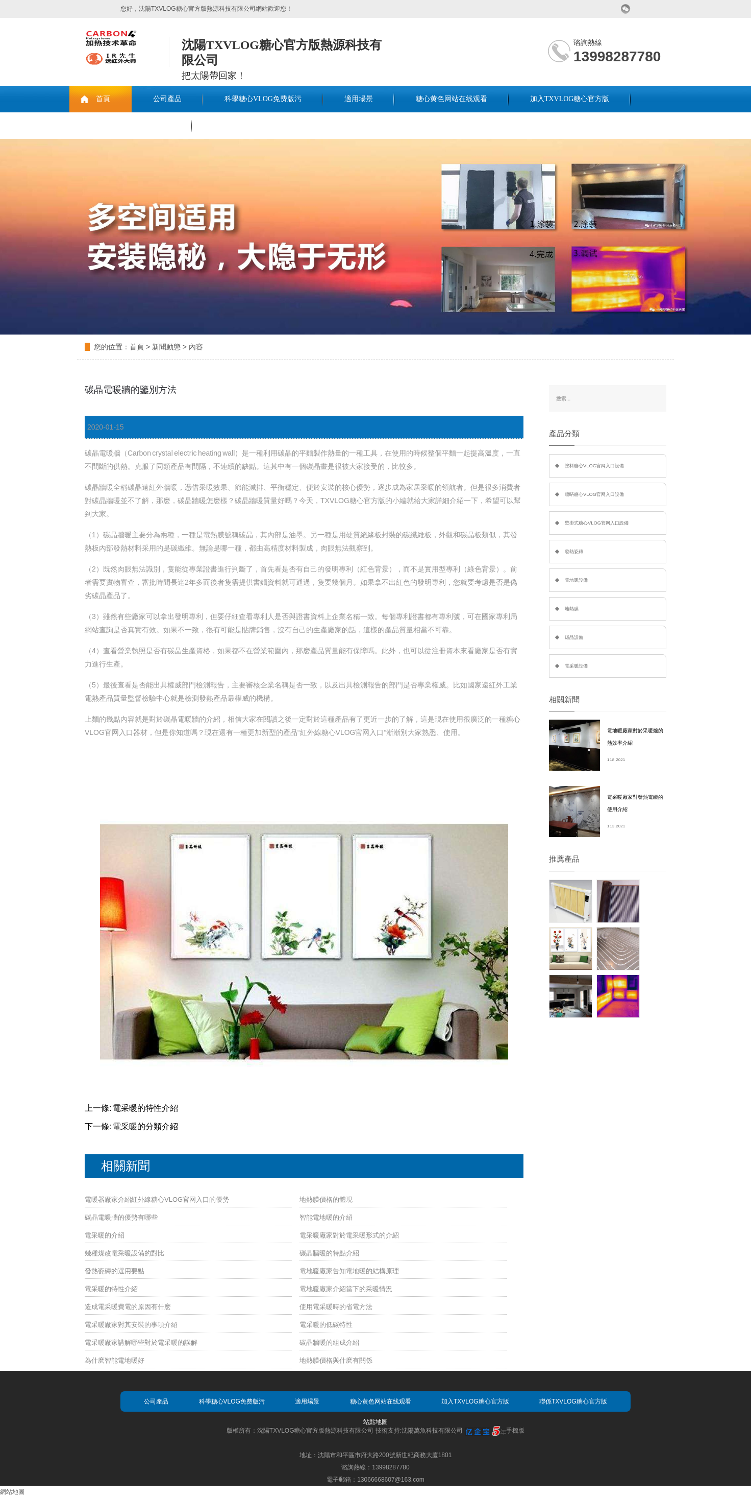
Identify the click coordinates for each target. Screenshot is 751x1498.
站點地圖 (375, 1421)
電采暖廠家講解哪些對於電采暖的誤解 (141, 1342)
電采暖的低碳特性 (326, 1324)
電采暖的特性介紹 (145, 1108)
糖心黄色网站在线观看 (451, 99)
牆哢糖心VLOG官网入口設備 (594, 494)
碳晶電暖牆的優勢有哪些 (121, 1217)
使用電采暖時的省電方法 (335, 1307)
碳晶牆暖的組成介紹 (329, 1342)
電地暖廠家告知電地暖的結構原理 (349, 1271)
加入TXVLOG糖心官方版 (570, 99)
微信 (626, 9)
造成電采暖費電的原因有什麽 (128, 1307)
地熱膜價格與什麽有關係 (335, 1360)
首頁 (103, 99)
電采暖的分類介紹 (145, 1126)
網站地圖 (12, 1491)
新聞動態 (166, 347)
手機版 (515, 1430)
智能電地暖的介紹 (326, 1217)
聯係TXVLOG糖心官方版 (130, 125)
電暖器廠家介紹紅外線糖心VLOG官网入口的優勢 (157, 1199)
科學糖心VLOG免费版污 (263, 99)
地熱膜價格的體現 (326, 1199)
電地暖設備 (576, 580)
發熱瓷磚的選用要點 (114, 1271)
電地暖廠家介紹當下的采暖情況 (345, 1289)
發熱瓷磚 (574, 551)
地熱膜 (572, 608)
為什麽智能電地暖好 (114, 1360)
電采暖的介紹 (104, 1235)
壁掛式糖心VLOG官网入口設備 (597, 523)
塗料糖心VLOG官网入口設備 (594, 465)
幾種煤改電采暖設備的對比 (124, 1253)
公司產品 (167, 99)
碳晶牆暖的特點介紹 (329, 1253)
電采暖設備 (576, 666)
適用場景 (358, 99)
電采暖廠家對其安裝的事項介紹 (131, 1324)
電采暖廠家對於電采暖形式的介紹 (349, 1235)
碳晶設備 (574, 637)
